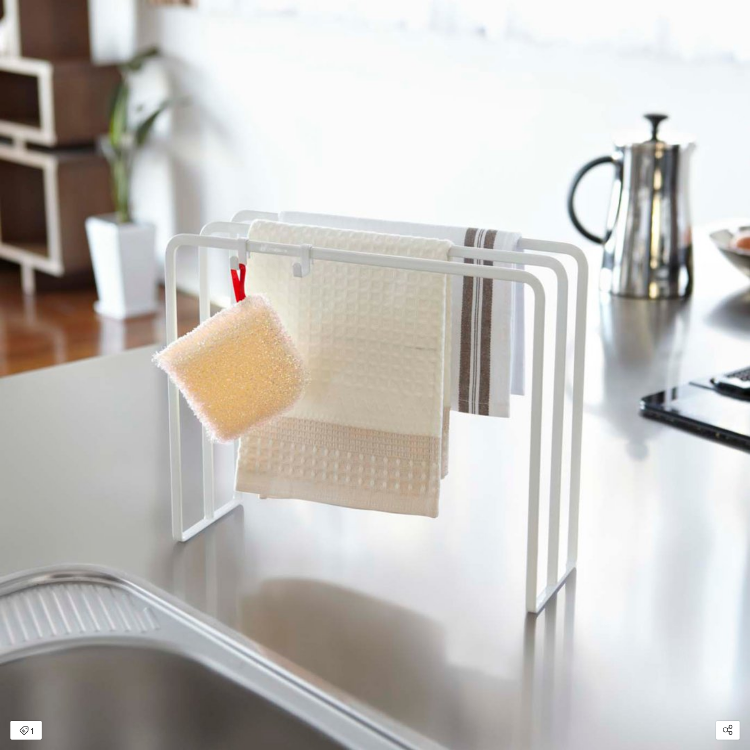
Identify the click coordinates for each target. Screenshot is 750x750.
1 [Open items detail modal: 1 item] (26, 731)
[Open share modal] (728, 730)
